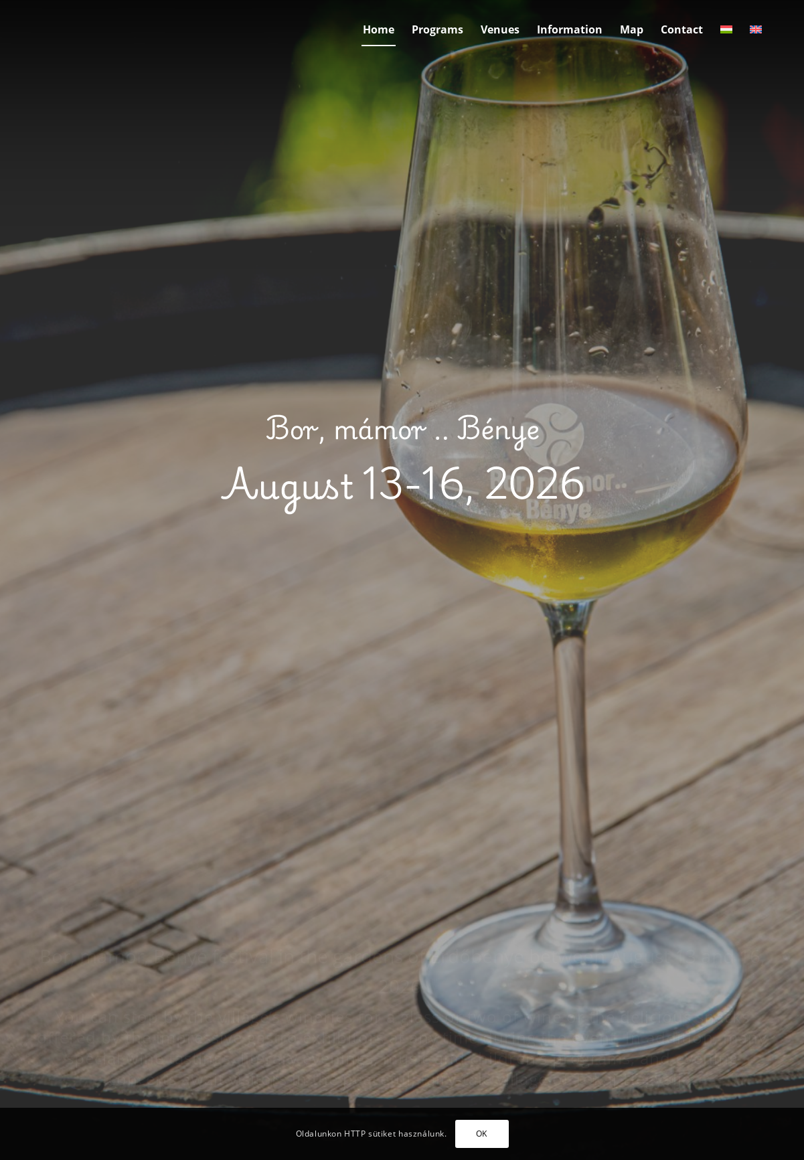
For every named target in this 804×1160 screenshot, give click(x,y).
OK (481, 1133)
